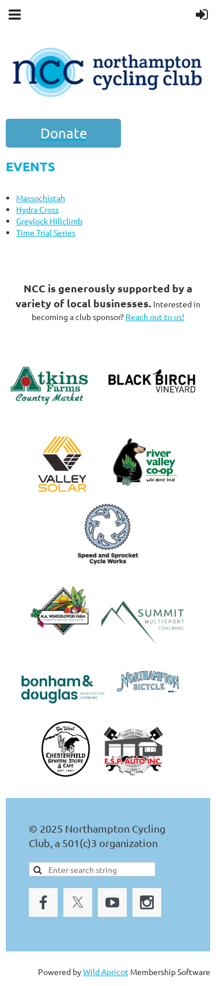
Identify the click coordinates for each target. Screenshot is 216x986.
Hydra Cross (37, 209)
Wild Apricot (105, 971)
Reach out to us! (155, 316)
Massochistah (40, 198)
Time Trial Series (45, 232)
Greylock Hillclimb (49, 221)
